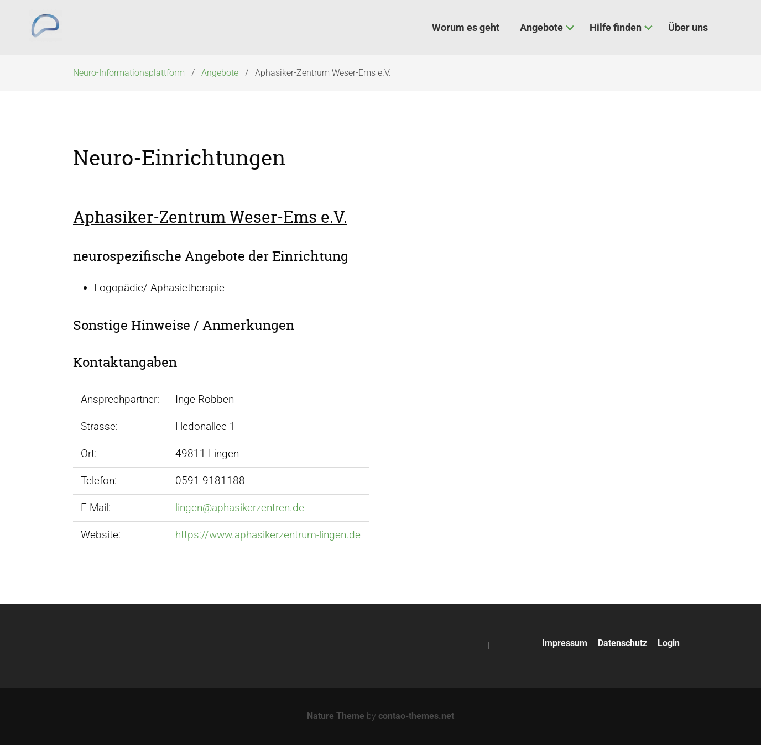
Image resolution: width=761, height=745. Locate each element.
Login (669, 643)
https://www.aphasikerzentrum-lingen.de (268, 534)
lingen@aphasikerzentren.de (239, 507)
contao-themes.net (416, 716)
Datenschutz (622, 643)
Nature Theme (335, 716)
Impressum (564, 643)
